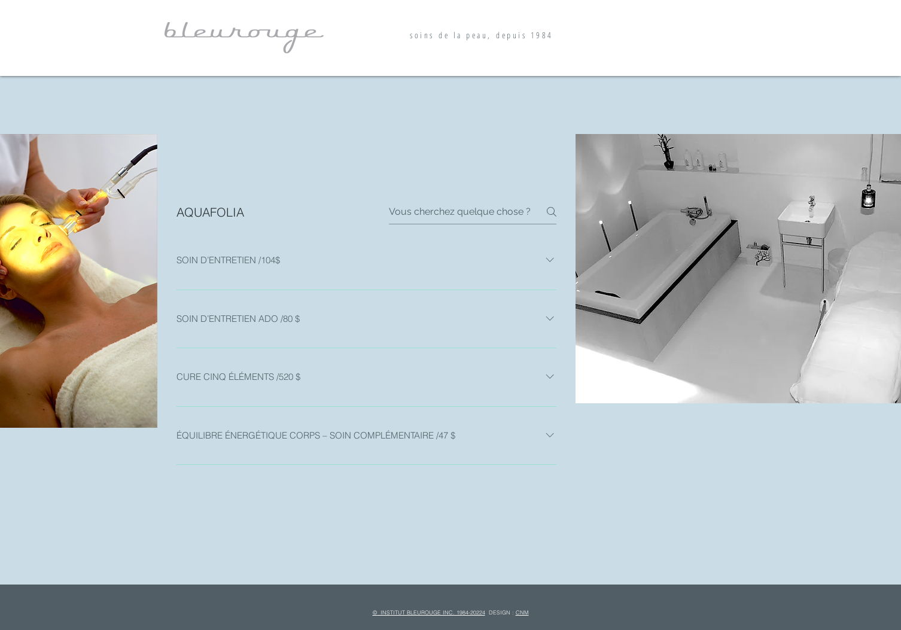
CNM (522, 612)
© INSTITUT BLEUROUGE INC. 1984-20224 (429, 612)
